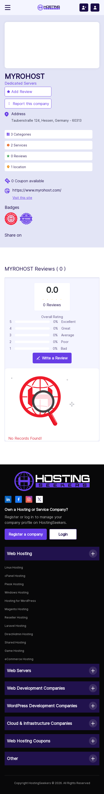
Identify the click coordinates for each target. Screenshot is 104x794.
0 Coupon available (27, 181)
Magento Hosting (16, 609)
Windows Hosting (16, 592)
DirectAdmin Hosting (19, 634)
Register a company (26, 534)
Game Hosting (14, 650)
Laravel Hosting (15, 625)
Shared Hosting (15, 642)
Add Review (19, 91)
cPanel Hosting (15, 576)
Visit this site (22, 198)
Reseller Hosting (16, 617)
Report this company (28, 103)
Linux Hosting (14, 567)
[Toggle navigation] (8, 7)
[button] (52, 553)
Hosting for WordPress (20, 600)
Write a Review (52, 358)
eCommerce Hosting (19, 659)
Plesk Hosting (14, 584)
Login (63, 534)
